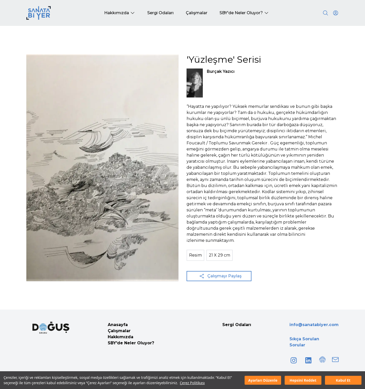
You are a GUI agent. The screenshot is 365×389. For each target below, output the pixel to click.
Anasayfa (118, 324)
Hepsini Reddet (302, 380)
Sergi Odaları (236, 324)
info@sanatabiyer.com (314, 324)
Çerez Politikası (192, 382)
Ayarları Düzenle (262, 380)
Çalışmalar (119, 330)
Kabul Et (343, 380)
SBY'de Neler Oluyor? (131, 343)
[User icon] (336, 13)
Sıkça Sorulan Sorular (304, 341)
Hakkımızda (120, 336)
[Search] (325, 13)
